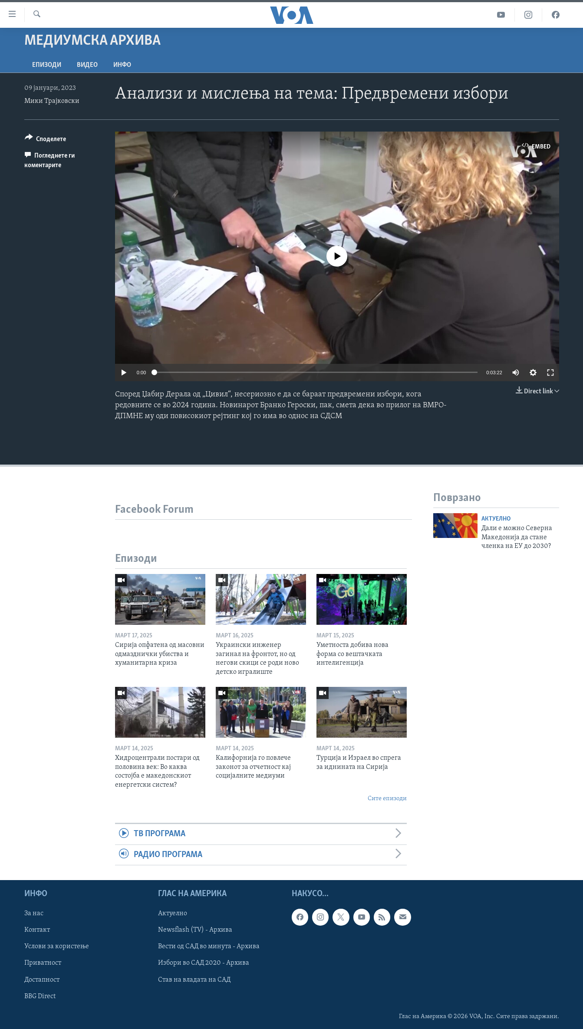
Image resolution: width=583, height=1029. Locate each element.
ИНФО (122, 65)
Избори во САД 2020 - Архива (203, 963)
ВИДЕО (87, 65)
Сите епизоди (387, 798)
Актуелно (496, 519)
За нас (33, 913)
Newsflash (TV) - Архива (195, 930)
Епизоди (46, 65)
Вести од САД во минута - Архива (209, 946)
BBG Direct (40, 996)
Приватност (42, 963)
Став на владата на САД (194, 979)
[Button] (45, 140)
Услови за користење (56, 946)
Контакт (37, 930)
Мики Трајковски (51, 101)
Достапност (41, 979)
